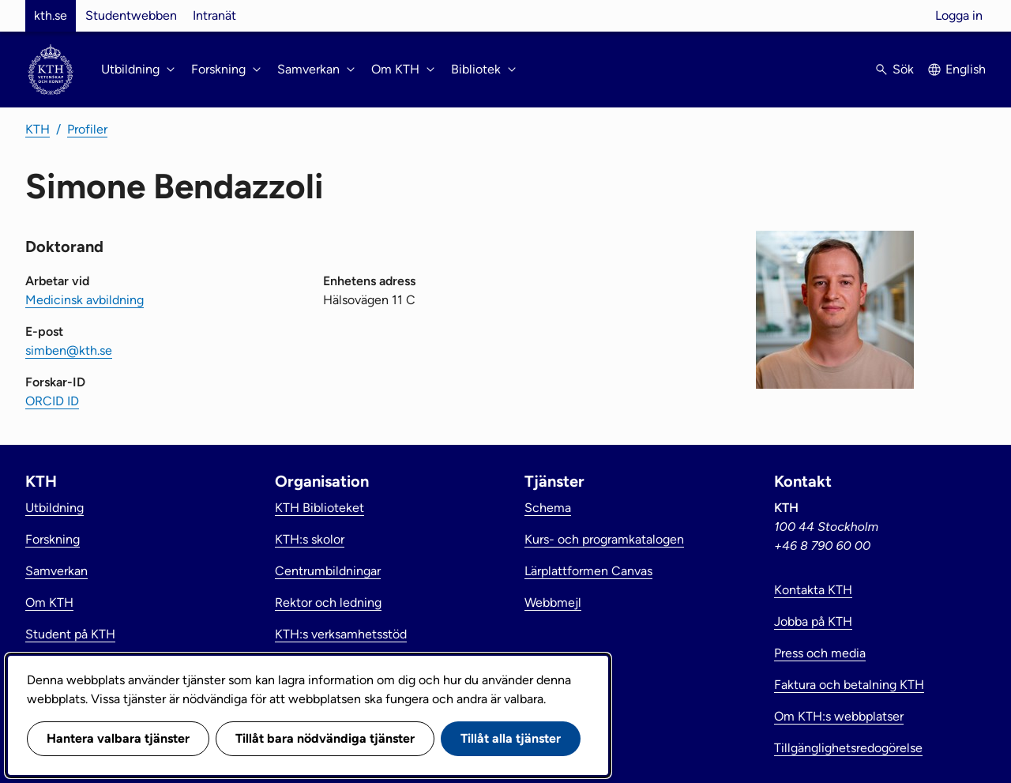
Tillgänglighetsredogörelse (848, 747)
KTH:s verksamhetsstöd (341, 634)
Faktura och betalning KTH (849, 684)
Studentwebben (131, 15)
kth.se (50, 15)
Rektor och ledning (328, 602)
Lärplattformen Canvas (588, 570)
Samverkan (56, 570)
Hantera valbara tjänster (118, 738)
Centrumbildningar (328, 570)
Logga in (959, 15)
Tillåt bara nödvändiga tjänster (325, 738)
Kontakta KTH (813, 589)
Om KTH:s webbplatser (839, 716)
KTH (37, 129)
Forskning (52, 539)
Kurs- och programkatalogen (604, 539)
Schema (547, 507)
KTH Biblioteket (319, 507)
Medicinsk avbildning (84, 299)
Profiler (87, 129)
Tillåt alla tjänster (510, 738)
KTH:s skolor (309, 539)
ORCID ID (52, 400)
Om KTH (49, 602)
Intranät (214, 15)
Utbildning (54, 507)
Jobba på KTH (813, 621)
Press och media (820, 653)
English (965, 69)
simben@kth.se (68, 350)
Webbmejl (552, 602)
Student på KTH (70, 634)
